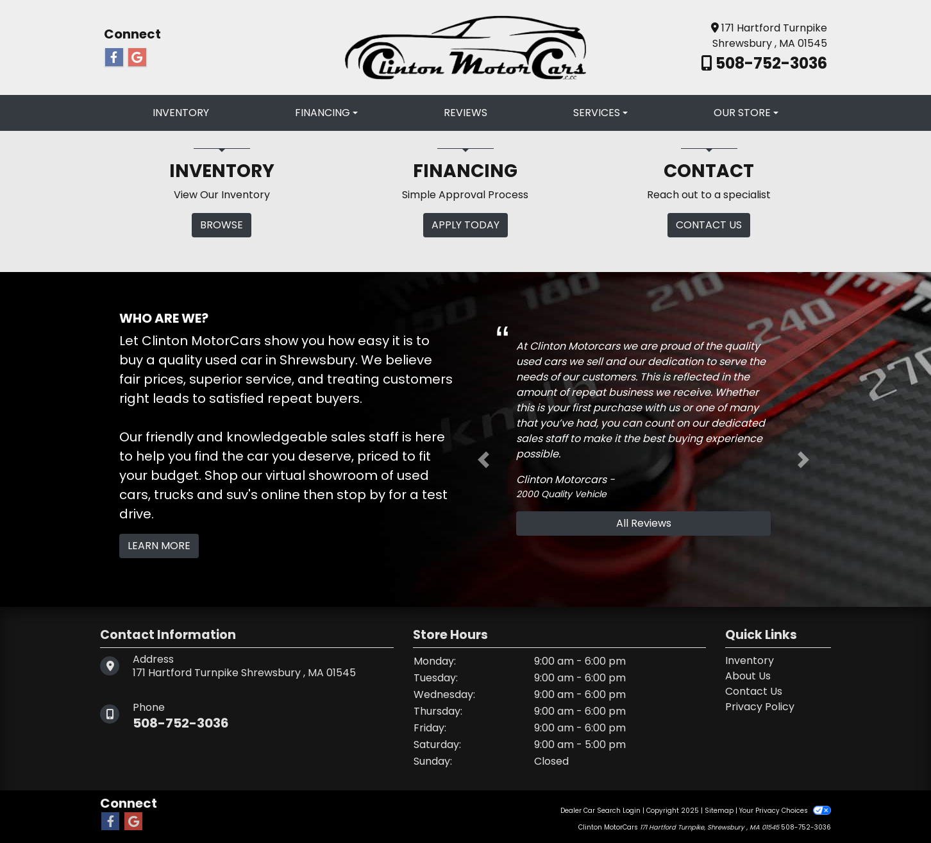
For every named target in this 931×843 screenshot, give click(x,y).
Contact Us (753, 691)
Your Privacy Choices (785, 810)
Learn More (159, 545)
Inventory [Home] (749, 660)
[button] (483, 460)
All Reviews (643, 523)
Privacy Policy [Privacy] (759, 706)
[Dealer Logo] (465, 46)
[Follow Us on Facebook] (114, 57)
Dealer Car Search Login (600, 810)
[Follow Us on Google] (137, 57)
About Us (748, 675)
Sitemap (719, 810)
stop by (361, 495)
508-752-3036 (769, 63)
